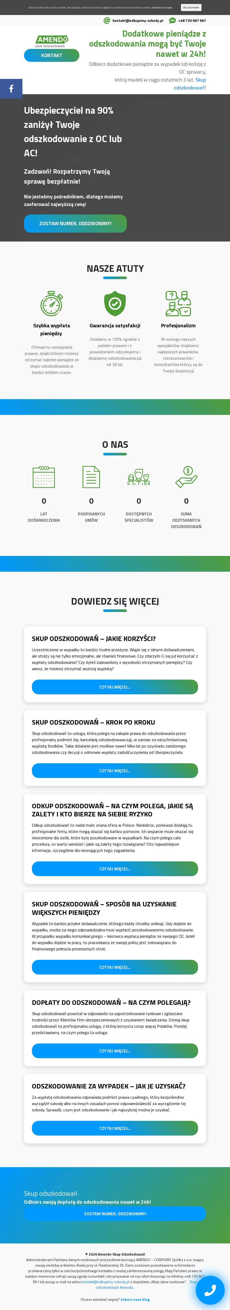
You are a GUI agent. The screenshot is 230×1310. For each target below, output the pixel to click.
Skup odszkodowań (190, 84)
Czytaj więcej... (115, 687)
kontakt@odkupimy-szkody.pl (138, 20)
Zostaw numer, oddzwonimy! (75, 223)
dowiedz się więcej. (162, 7)
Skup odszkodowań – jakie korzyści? (94, 638)
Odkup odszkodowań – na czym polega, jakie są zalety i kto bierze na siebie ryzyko (112, 810)
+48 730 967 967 (192, 20)
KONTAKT (52, 55)
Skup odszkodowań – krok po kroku (93, 722)
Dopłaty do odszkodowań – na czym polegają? (111, 1002)
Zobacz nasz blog (135, 1299)
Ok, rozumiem (191, 7)
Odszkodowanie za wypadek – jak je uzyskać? (108, 1086)
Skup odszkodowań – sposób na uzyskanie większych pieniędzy (104, 908)
